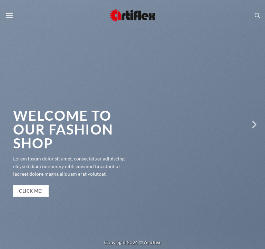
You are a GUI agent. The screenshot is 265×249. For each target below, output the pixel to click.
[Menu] (9, 15)
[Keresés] (257, 15)
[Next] (253, 124)
